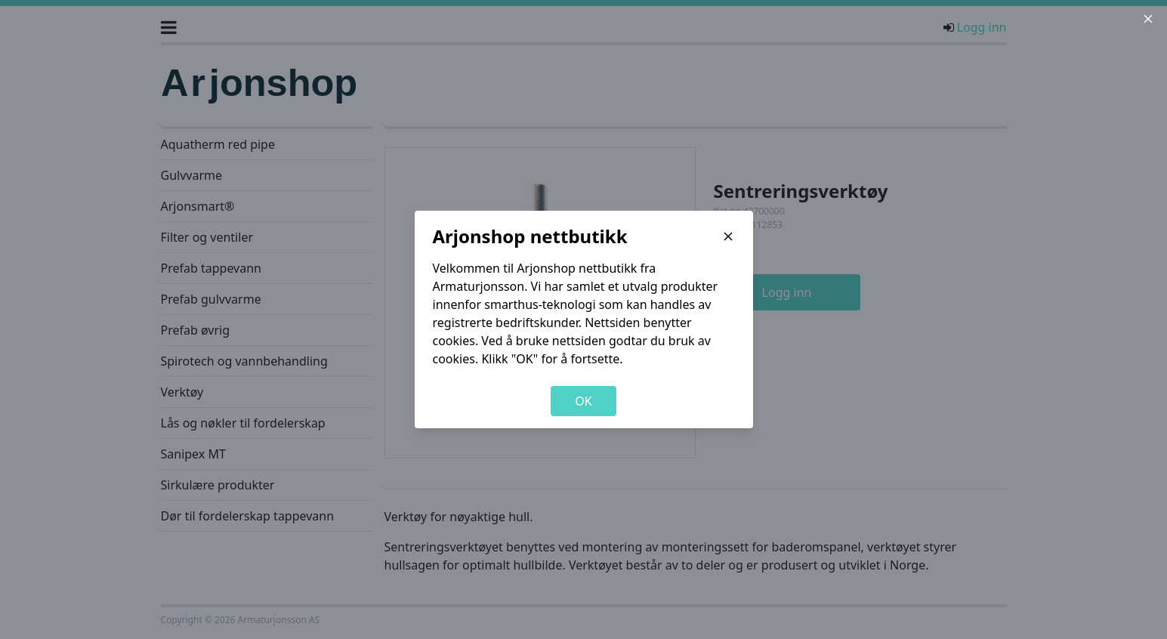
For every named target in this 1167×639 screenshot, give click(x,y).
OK (583, 401)
